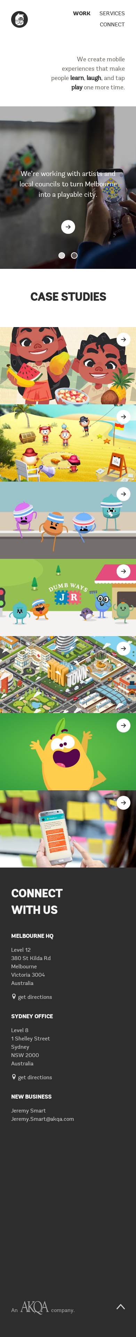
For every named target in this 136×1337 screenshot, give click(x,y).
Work (81, 14)
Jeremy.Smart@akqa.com (42, 1119)
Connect (112, 25)
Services (112, 14)
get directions (31, 997)
